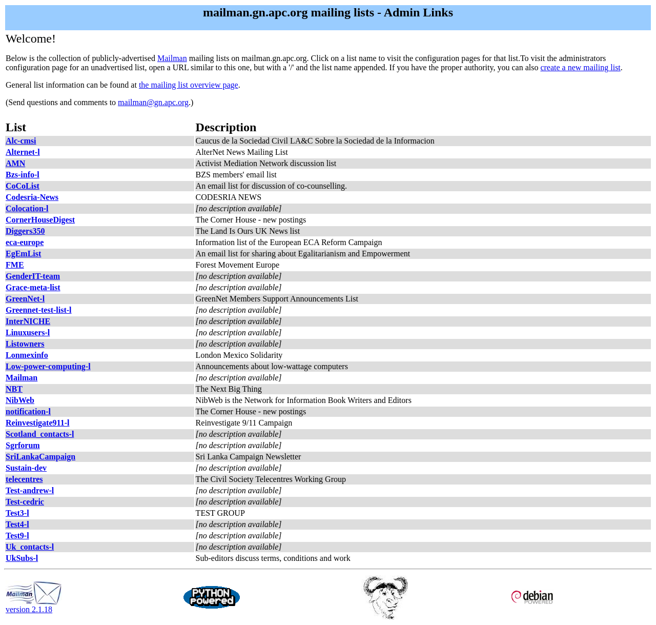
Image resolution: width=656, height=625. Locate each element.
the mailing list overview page (188, 84)
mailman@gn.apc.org (153, 102)
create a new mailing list (580, 67)
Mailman (172, 58)
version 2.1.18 (34, 606)
